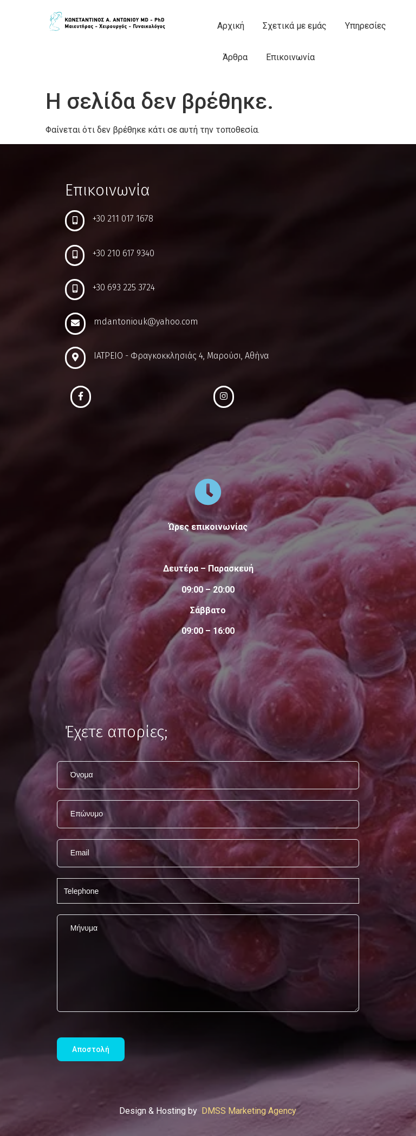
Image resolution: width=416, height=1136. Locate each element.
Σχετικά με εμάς (295, 26)
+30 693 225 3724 (124, 287)
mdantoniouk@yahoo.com (146, 321)
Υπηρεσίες (365, 26)
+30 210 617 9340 (123, 253)
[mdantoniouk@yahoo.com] (75, 324)
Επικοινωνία (290, 57)
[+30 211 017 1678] (74, 220)
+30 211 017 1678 (123, 218)
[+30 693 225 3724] (74, 289)
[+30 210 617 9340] (74, 255)
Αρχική (230, 26)
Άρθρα (235, 57)
